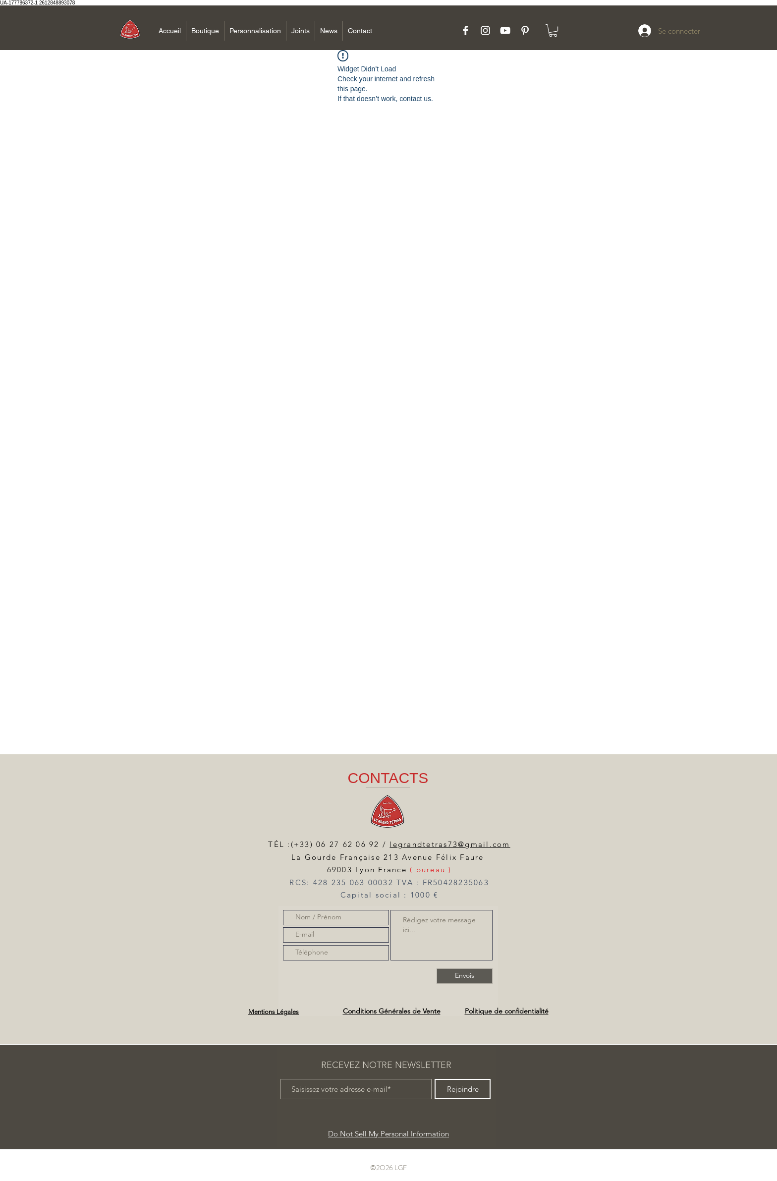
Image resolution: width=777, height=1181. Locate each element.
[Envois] (465, 976)
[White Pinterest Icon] (525, 30)
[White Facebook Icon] (465, 30)
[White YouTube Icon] (505, 30)
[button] (553, 30)
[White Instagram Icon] (485, 30)
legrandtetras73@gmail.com (449, 844)
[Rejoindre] (463, 1089)
